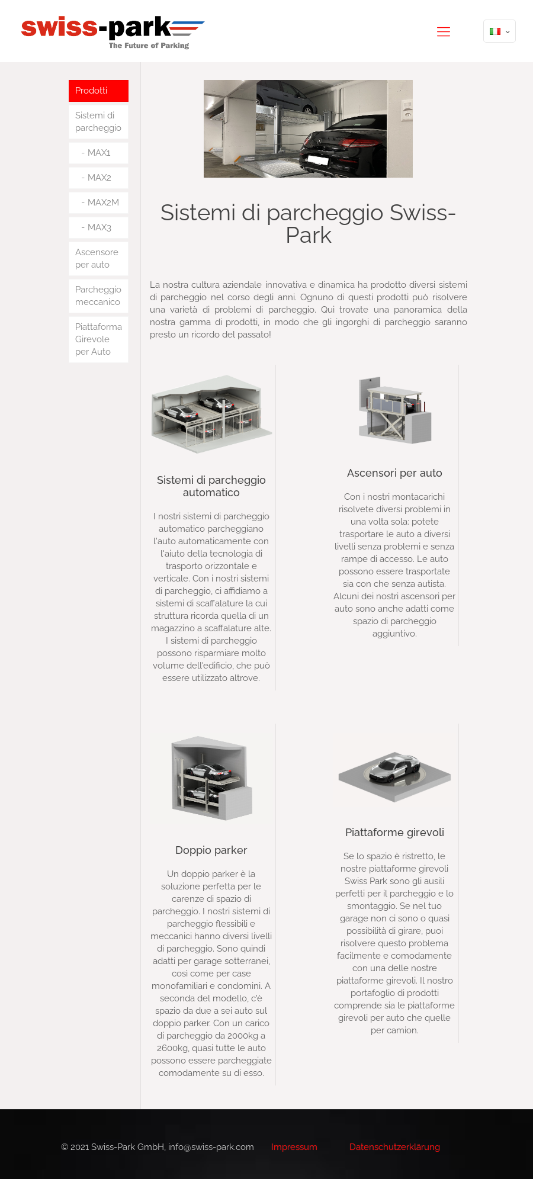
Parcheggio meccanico (98, 295)
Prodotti (91, 90)
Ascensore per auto (96, 258)
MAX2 (99, 177)
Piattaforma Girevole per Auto (98, 339)
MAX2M (103, 202)
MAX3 (99, 227)
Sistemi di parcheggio (98, 121)
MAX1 (99, 152)
